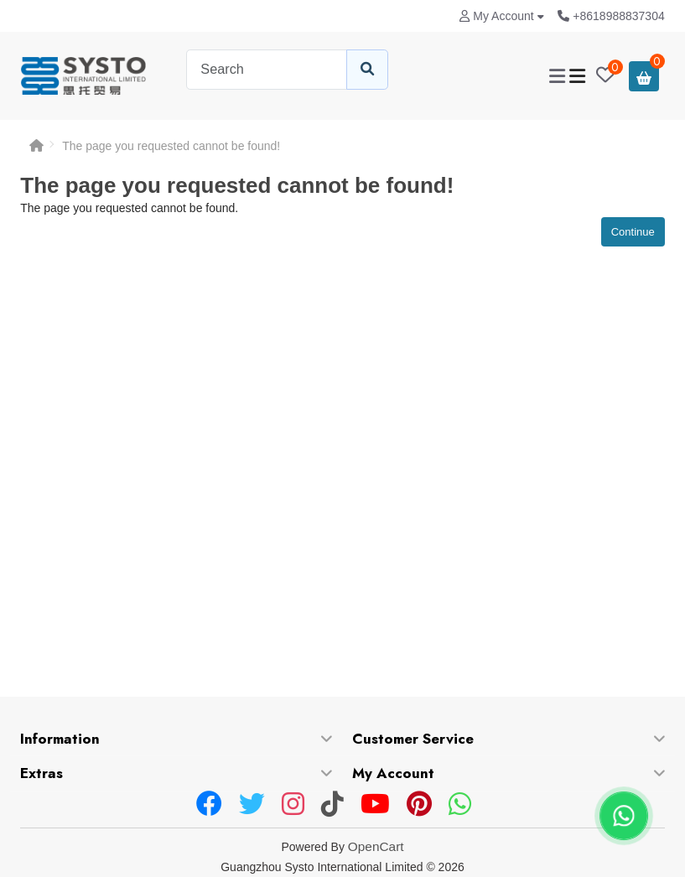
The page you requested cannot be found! (171, 146)
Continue (633, 232)
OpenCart (376, 846)
